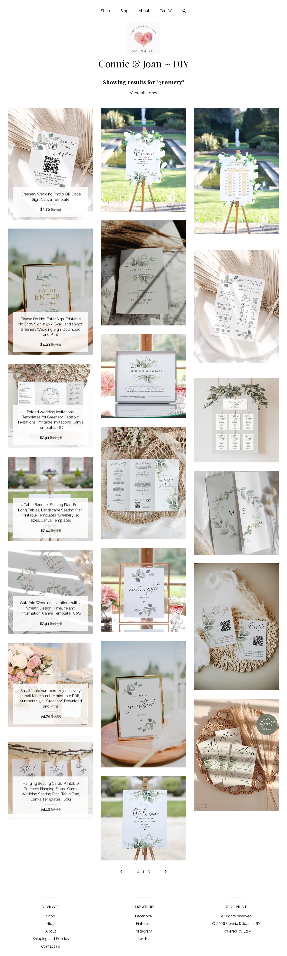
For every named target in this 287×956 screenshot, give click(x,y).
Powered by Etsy (236, 931)
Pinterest (143, 923)
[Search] (184, 11)
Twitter (143, 938)
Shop (105, 11)
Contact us (50, 946)
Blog (124, 11)
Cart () (166, 11)
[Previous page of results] (121, 871)
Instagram (143, 931)
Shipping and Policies (51, 938)
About (144, 11)
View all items (143, 92)
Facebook (143, 916)
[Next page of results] (166, 871)
